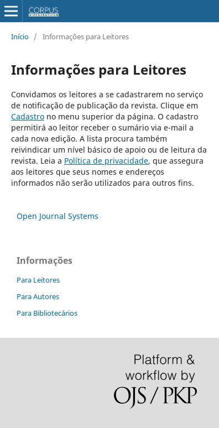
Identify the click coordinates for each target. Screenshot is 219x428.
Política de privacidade (106, 160)
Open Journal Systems (57, 216)
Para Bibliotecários (47, 313)
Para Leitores (38, 280)
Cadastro (27, 116)
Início (20, 36)
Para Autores (38, 296)
